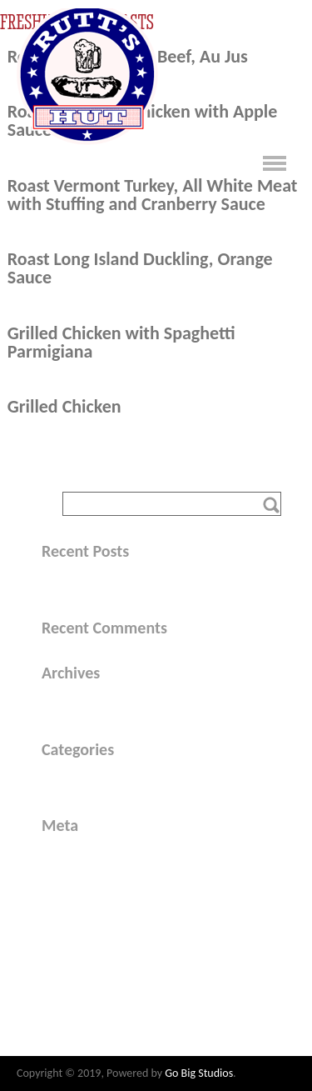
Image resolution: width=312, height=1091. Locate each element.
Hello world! (91, 581)
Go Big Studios (199, 1073)
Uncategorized (97, 780)
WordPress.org (97, 920)
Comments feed (101, 898)
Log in (74, 855)
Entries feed (90, 877)
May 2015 (84, 703)
